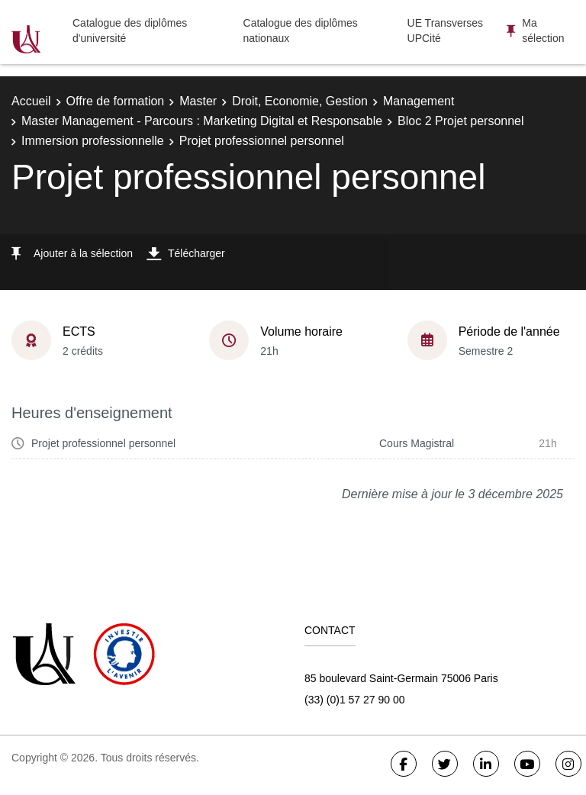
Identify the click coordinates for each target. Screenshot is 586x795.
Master (198, 101)
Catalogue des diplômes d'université (129, 30)
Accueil (31, 101)
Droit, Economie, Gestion (300, 101)
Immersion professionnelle (92, 140)
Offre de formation (115, 101)
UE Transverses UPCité (445, 30)
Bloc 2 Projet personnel (460, 120)
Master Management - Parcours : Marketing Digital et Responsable (201, 120)
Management (418, 101)
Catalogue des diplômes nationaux (300, 30)
